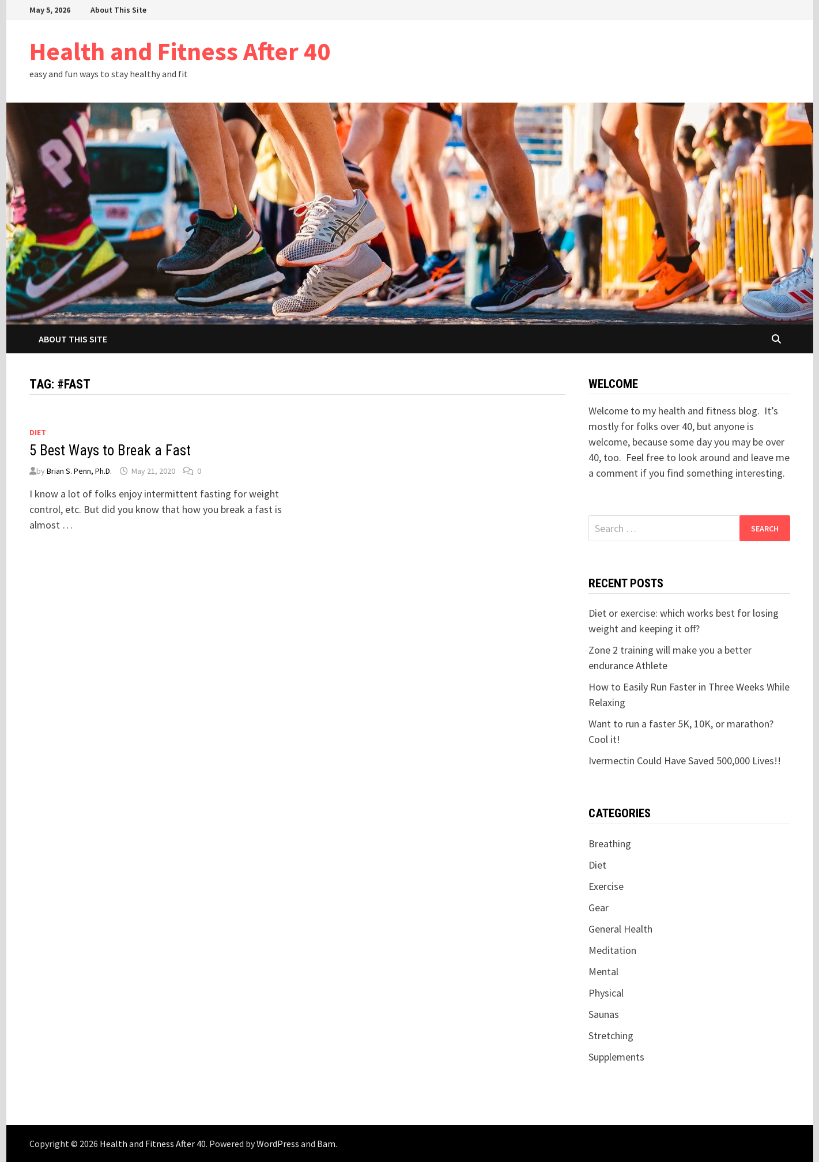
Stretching (610, 1035)
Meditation (612, 950)
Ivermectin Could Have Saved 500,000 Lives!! (684, 760)
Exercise (606, 886)
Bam (326, 1143)
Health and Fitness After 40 (179, 51)
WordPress (277, 1143)
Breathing (609, 843)
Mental (603, 971)
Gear (598, 907)
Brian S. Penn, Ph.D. (79, 471)
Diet (37, 432)
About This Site (118, 10)
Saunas (603, 1014)
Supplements (616, 1056)
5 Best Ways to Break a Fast (110, 450)
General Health (620, 928)
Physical (606, 992)
